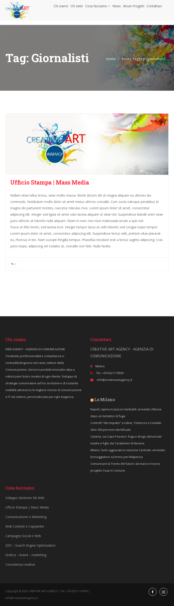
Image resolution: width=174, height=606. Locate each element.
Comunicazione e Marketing (25, 517)
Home (111, 59)
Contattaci (154, 8)
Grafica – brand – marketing (25, 555)
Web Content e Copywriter (24, 526)
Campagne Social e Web (23, 536)
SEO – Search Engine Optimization (30, 545)
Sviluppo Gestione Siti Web (24, 498)
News (116, 8)
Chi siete (76, 8)
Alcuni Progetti (133, 8)
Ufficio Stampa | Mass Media (49, 182)
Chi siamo (61, 8)
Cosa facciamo (97, 8)
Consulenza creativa (20, 564)
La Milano (104, 399)
